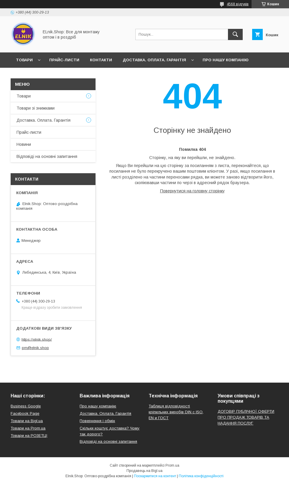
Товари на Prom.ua (28, 428)
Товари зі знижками (36, 108)
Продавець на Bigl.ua (144, 471)
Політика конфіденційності (201, 476)
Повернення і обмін (97, 421)
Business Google (26, 406)
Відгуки (52, 75)
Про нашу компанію (226, 60)
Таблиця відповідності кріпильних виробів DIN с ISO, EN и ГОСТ (176, 412)
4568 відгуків (238, 4)
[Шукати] (235, 34)
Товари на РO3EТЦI (29, 435)
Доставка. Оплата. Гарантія (154, 60)
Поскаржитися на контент (155, 476)
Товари (24, 60)
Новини (25, 75)
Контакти (101, 60)
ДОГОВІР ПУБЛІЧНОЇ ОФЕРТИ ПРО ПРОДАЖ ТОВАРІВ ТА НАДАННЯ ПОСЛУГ (246, 417)
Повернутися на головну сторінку (192, 191)
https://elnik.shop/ (37, 339)
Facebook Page (25, 413)
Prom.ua (172, 465)
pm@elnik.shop (35, 348)
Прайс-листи (64, 60)
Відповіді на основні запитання (109, 75)
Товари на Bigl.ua (27, 421)
